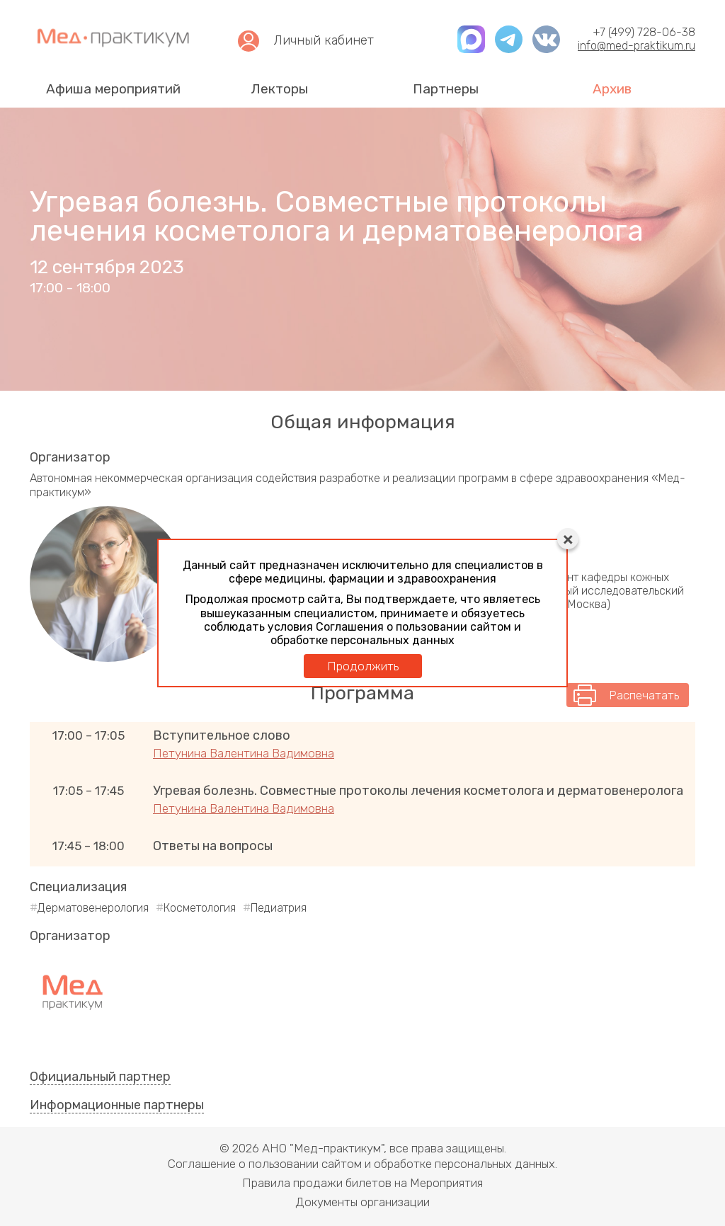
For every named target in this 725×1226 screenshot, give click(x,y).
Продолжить (363, 666)
